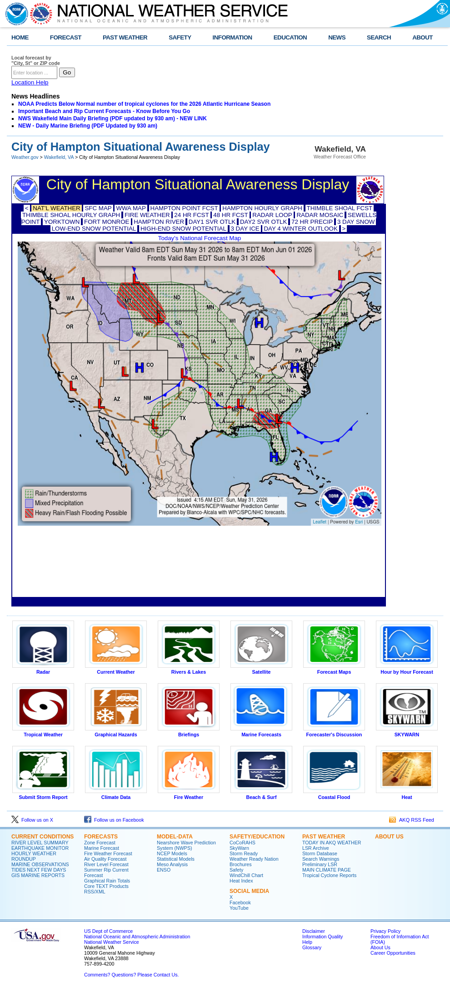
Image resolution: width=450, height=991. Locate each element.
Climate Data (116, 795)
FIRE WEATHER (147, 215)
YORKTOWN (62, 221)
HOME (20, 37)
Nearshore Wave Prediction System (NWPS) (186, 845)
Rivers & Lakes (189, 670)
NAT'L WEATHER (56, 208)
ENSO (163, 870)
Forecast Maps (334, 670)
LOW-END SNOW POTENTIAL (94, 228)
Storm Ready (244, 853)
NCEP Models (172, 853)
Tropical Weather (43, 732)
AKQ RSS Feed (411, 820)
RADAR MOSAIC (319, 215)
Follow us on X (32, 820)
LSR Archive (315, 848)
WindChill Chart (246, 875)
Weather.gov (25, 157)
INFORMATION (232, 37)
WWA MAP (130, 208)
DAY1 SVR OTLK (212, 221)
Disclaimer (313, 931)
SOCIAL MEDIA (249, 891)
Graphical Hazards (116, 732)
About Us (380, 947)
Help (307, 942)
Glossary (311, 947)
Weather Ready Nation (254, 859)
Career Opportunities (392, 953)
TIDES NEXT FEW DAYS (38, 870)
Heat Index (241, 880)
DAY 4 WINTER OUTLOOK (300, 228)
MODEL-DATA (175, 836)
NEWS (336, 37)
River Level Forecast (106, 864)
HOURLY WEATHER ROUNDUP (33, 856)
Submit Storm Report (43, 795)
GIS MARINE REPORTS (38, 875)
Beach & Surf (261, 795)
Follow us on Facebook (114, 820)
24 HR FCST (191, 215)
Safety (236, 870)
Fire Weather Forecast (108, 853)
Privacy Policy (385, 931)
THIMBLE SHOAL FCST (340, 208)
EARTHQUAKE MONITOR (40, 848)
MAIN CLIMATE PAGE (326, 870)
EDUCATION (290, 37)
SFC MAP (98, 208)
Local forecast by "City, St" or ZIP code (35, 60)
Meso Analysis (172, 864)
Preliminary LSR (319, 864)
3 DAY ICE (245, 228)
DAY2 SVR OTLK (263, 221)
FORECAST (65, 37)
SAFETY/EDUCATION (257, 836)
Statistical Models (176, 859)
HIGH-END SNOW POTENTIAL (183, 228)
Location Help (30, 82)
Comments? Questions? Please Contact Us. (131, 974)
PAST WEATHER (125, 37)
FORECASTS (101, 836)
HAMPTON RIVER (159, 221)
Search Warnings (320, 859)
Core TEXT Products (106, 886)
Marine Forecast (101, 848)
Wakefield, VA (59, 157)
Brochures (241, 864)
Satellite (261, 670)
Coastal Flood (334, 795)
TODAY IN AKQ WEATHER (331, 842)
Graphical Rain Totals (107, 880)
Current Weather (116, 670)
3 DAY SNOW (356, 221)
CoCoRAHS (242, 842)
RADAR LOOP (272, 215)
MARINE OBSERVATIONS (40, 864)
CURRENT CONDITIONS (42, 836)
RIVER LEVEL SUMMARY (40, 842)
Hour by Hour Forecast (407, 670)
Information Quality (322, 936)
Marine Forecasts (261, 732)
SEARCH (379, 37)
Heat (407, 795)
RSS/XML (94, 891)
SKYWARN (407, 732)
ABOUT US (389, 836)
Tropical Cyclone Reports (329, 875)
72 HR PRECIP (312, 221)
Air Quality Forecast (105, 859)
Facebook (240, 902)
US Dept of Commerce (108, 931)
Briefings (189, 732)
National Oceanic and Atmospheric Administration (137, 936)
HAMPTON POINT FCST (184, 208)
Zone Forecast (99, 842)
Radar (43, 670)
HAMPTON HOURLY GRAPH (262, 208)
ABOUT (422, 37)
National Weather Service (111, 942)
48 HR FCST (230, 215)
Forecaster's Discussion (334, 732)
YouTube (239, 908)
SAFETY (180, 37)
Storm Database (319, 853)
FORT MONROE (106, 221)
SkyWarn (239, 848)
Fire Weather (189, 795)
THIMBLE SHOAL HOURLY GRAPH (71, 215)
